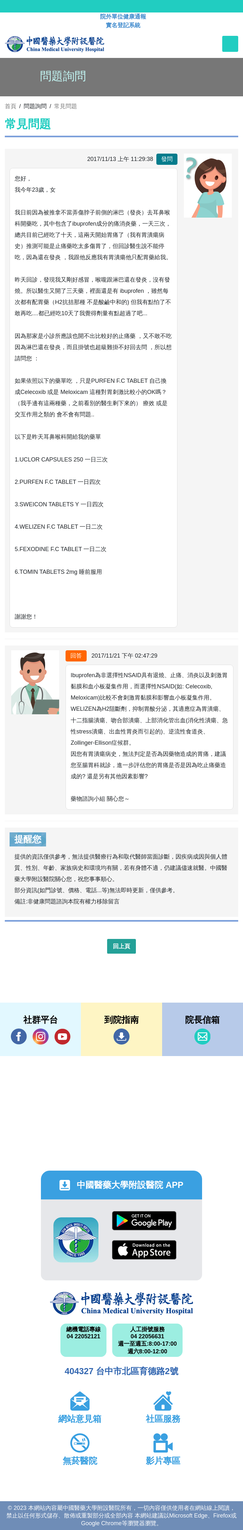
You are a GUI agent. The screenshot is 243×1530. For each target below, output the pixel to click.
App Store (144, 1250)
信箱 (202, 1037)
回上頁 (121, 946)
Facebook (19, 1036)
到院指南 (121, 1037)
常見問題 (65, 106)
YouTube (62, 1036)
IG (41, 1037)
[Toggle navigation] (230, 44)
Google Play (144, 1220)
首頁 (10, 106)
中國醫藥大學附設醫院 (121, 1303)
